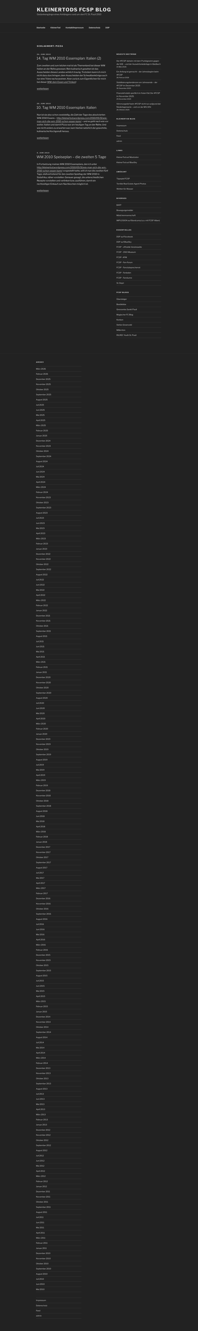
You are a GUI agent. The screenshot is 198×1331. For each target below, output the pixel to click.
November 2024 (43, 446)
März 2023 (41, 538)
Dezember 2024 (43, 441)
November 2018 (43, 795)
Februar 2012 (42, 1181)
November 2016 (43, 903)
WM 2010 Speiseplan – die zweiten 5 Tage (71, 157)
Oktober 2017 (42, 857)
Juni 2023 (40, 523)
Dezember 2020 (43, 677)
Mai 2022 (40, 590)
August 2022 (41, 574)
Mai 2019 (40, 770)
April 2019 (40, 775)
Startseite (41, 28)
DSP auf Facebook (124, 236)
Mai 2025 (40, 415)
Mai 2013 (40, 1104)
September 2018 (43, 806)
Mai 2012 (40, 1166)
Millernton (120, 330)
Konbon (119, 320)
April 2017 (40, 883)
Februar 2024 (42, 492)
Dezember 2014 (43, 1017)
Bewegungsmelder (124, 210)
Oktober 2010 (42, 1263)
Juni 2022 (40, 585)
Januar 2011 (41, 1248)
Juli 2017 (40, 873)
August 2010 (42, 1274)
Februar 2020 (42, 729)
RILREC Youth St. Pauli (126, 335)
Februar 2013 (42, 1119)
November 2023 (43, 497)
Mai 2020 (40, 713)
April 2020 (40, 718)
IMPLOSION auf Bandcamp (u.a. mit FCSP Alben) (138, 220)
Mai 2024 (40, 477)
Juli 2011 (40, 1217)
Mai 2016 (40, 934)
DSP (107, 28)
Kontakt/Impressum (75, 28)
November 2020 (43, 682)
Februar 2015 (42, 1006)
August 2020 (42, 698)
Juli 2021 (40, 641)
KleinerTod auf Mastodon (127, 157)
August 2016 (41, 919)
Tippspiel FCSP (123, 178)
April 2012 (40, 1171)
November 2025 (43, 384)
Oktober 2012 (42, 1140)
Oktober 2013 (42, 1078)
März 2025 (41, 425)
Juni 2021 (40, 646)
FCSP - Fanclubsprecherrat (128, 267)
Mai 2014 (40, 1047)
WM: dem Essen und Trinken (61, 82)
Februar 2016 (42, 950)
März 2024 (41, 487)
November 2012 (43, 1135)
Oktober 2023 (42, 502)
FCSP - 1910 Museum (126, 252)
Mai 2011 (40, 1227)
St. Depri (120, 283)
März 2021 (41, 662)
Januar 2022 (41, 610)
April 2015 (40, 996)
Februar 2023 (42, 543)
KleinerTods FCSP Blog (74, 10)
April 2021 (40, 657)
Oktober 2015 (42, 965)
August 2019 (41, 759)
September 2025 (43, 394)
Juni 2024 (40, 471)
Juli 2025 (40, 405)
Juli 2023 (40, 518)
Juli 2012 (40, 1155)
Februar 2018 (42, 836)
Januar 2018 (41, 842)
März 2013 (41, 1114)
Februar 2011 (42, 1243)
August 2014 (41, 1037)
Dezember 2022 (43, 554)
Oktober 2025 (42, 389)
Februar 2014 (42, 1063)
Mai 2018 (40, 821)
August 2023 (42, 513)
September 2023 (43, 507)
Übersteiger (121, 299)
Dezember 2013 (43, 1068)
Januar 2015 (41, 1011)
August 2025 (42, 399)
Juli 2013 (40, 1094)
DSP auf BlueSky (123, 242)
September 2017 (43, 862)
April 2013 (40, 1109)
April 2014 (40, 1053)
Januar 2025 (41, 435)
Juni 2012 (40, 1161)
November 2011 (43, 1197)
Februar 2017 (42, 893)
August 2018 (41, 811)
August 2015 (41, 975)
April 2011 (40, 1233)
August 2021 (41, 636)
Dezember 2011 (43, 1191)
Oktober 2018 (42, 801)
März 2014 (41, 1058)
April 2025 (40, 420)
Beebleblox (121, 304)
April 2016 (40, 939)
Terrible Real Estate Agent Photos (131, 184)
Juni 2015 (40, 986)
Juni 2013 (40, 1099)
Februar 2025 (42, 430)
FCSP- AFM (121, 257)
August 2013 (41, 1089)
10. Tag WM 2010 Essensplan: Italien (66, 107)
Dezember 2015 (43, 955)
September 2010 (43, 1268)
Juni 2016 (40, 929)
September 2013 (43, 1083)
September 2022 (43, 569)
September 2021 (43, 631)
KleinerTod (55, 28)
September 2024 (43, 456)
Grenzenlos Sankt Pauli (126, 309)
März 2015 (41, 1001)
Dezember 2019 (43, 739)
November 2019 (43, 744)
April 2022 (40, 595)
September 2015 (43, 970)
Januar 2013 (41, 1124)
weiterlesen (43, 88)
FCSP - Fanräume (124, 278)
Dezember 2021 (43, 615)
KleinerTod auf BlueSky (126, 162)
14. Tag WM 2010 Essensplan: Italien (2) (69, 58)
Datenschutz (94, 28)
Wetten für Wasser (124, 189)
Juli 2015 (40, 980)
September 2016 (43, 914)
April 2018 (40, 826)
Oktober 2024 (42, 451)
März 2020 (41, 723)
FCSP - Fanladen (123, 272)
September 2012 (43, 1145)
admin (119, 141)
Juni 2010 (40, 1284)
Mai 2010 (40, 1289)
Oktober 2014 (42, 1027)
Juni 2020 (40, 708)
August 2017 (41, 867)
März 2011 (40, 1238)
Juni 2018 (40, 816)
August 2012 (41, 1150)
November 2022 (43, 559)
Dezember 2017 (43, 847)
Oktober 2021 (42, 626)
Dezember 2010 (43, 1253)
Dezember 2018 (43, 790)
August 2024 (42, 461)
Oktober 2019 (42, 749)
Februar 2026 (42, 374)
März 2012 (41, 1176)
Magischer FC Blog (124, 314)
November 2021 (43, 621)
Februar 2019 (42, 785)
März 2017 (41, 888)
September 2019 (43, 754)
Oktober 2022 (42, 564)
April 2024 (40, 482)
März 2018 (41, 831)
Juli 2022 (40, 579)
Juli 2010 (40, 1279)
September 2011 (43, 1207)
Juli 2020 (40, 703)
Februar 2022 (42, 605)
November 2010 (43, 1258)
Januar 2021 (41, 672)
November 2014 (43, 1022)
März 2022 (41, 600)
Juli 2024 (40, 466)
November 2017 (43, 852)
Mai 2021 (40, 651)
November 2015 (43, 960)
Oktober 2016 (42, 909)
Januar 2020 (41, 734)
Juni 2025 (40, 410)
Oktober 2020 (42, 687)
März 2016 (41, 945)
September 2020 (43, 693)
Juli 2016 (40, 924)
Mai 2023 (40, 528)
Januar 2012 (41, 1186)
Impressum (121, 125)
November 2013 (43, 1073)
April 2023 (40, 533)
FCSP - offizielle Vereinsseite (129, 247)
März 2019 (41, 780)
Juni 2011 (40, 1222)
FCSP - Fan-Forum (124, 262)
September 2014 (43, 1032)
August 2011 (41, 1212)
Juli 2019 (40, 765)
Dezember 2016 (43, 898)
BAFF (118, 205)
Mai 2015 (40, 991)
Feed (118, 136)
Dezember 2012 (43, 1130)
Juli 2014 (40, 1042)
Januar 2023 (41, 549)
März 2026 (41, 369)
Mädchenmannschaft (126, 215)
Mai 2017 (40, 878)
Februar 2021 (42, 667)
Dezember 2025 (43, 379)
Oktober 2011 (42, 1202)
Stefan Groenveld (124, 325)
